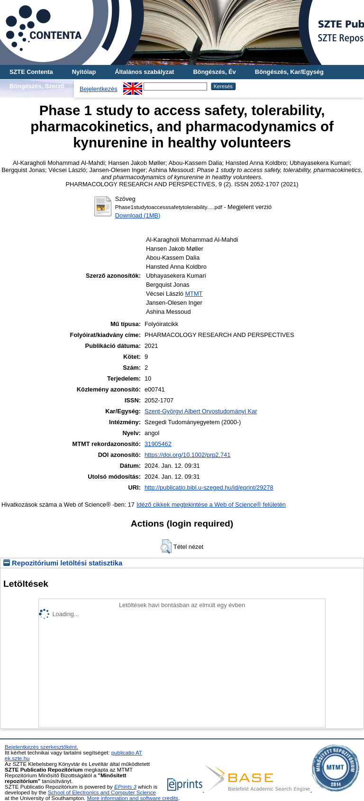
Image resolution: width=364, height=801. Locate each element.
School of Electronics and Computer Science (102, 792)
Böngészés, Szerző (36, 86)
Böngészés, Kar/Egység (289, 71)
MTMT (193, 293)
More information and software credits (132, 798)
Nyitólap (84, 71)
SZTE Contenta (31, 71)
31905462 (158, 443)
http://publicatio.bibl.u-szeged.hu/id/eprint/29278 (209, 487)
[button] (166, 546)
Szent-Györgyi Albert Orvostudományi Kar (201, 411)
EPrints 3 (125, 787)
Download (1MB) (137, 215)
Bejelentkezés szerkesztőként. (41, 747)
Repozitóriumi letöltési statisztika (62, 563)
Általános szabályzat (144, 71)
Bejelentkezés (99, 88)
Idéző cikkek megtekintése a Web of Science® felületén (211, 504)
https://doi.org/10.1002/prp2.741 (187, 454)
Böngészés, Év (214, 71)
